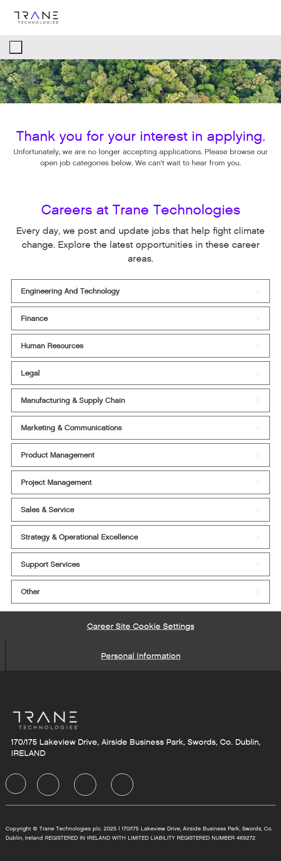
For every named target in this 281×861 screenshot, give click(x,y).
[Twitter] (85, 784)
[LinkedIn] (48, 784)
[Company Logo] (36, 17)
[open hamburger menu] (15, 47)
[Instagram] (122, 784)
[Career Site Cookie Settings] (141, 626)
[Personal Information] (141, 656)
